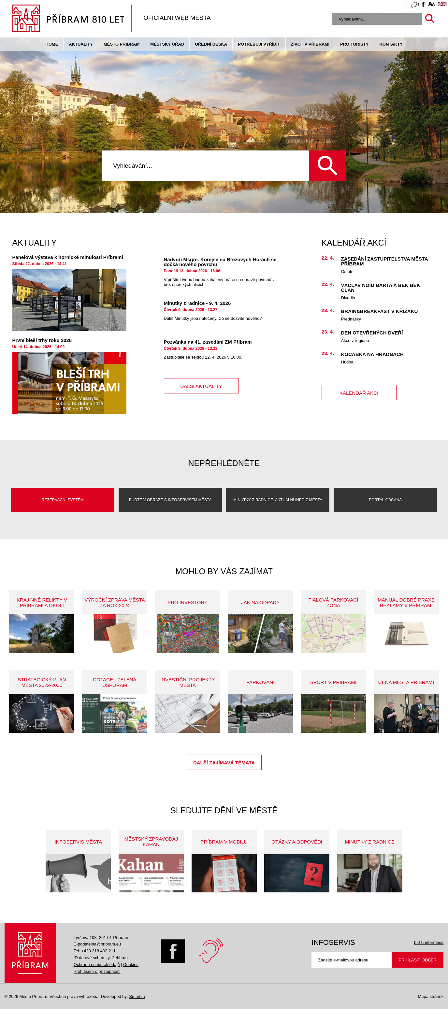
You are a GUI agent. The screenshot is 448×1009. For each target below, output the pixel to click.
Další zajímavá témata (224, 762)
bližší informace (428, 942)
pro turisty (354, 44)
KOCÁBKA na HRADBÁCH (372, 354)
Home (51, 44)
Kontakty (390, 44)
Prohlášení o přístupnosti (97, 971)
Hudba (347, 362)
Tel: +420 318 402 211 (95, 950)
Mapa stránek (430, 996)
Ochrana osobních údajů (97, 964)
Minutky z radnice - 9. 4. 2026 (197, 303)
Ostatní (348, 271)
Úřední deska (211, 44)
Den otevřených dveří (372, 332)
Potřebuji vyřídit (259, 44)
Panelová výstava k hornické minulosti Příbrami (67, 257)
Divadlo (348, 297)
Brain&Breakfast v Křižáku (379, 311)
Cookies (130, 964)
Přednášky (351, 319)
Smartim (137, 996)
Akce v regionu (355, 340)
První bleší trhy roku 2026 (42, 340)
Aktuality (81, 44)
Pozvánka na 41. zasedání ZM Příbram (208, 342)
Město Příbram (121, 44)
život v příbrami (310, 44)
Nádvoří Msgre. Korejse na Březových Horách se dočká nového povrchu (220, 262)
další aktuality (201, 386)
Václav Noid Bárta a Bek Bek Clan (380, 287)
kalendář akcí (359, 393)
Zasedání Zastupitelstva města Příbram (384, 261)
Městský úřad (167, 44)
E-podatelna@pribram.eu (97, 944)
